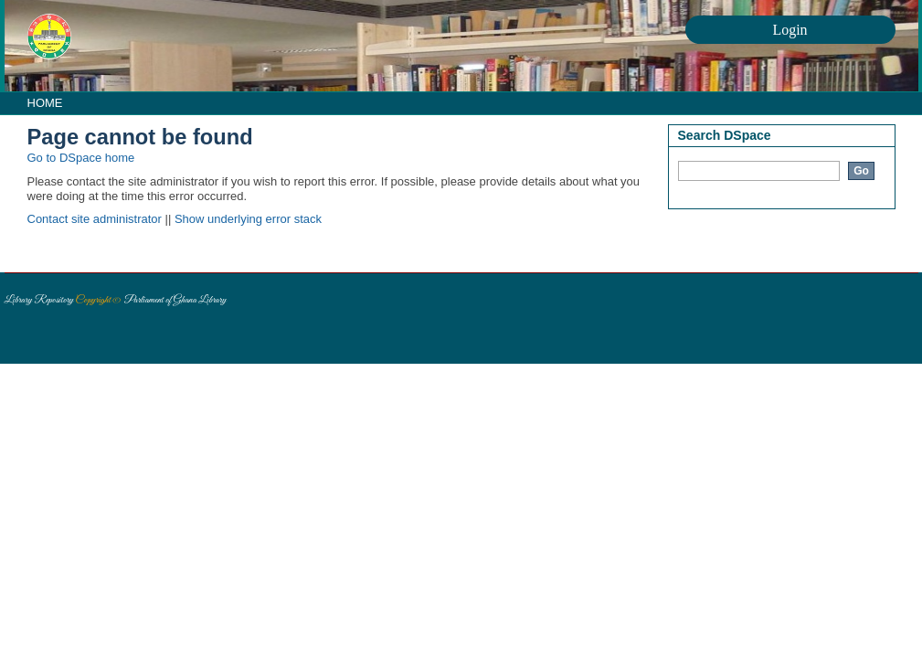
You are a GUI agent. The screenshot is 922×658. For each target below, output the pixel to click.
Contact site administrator (94, 219)
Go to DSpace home (81, 157)
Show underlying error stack (248, 219)
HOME (45, 103)
